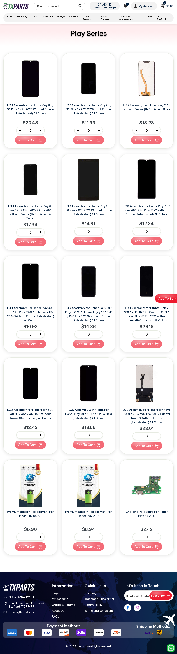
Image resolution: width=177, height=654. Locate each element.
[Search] (59, 6)
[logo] (16, 6)
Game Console (105, 18)
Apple (9, 16)
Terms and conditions (99, 610)
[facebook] (127, 607)
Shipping (90, 593)
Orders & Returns (63, 605)
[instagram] (137, 607)
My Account (60, 599)
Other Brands (87, 18)
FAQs (55, 616)
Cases (149, 16)
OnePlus (73, 16)
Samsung (22, 16)
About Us (58, 610)
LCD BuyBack (162, 18)
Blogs (55, 593)
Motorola (48, 16)
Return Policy (93, 605)
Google (61, 16)
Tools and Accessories (126, 18)
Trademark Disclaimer (99, 599)
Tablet (34, 16)
